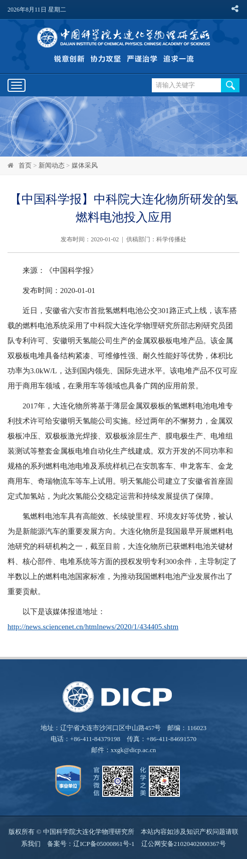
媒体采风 (85, 165)
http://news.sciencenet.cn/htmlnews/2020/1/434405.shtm (93, 627)
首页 (25, 165)
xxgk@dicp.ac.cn (133, 750)
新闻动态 (52, 165)
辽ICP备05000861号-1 (103, 843)
